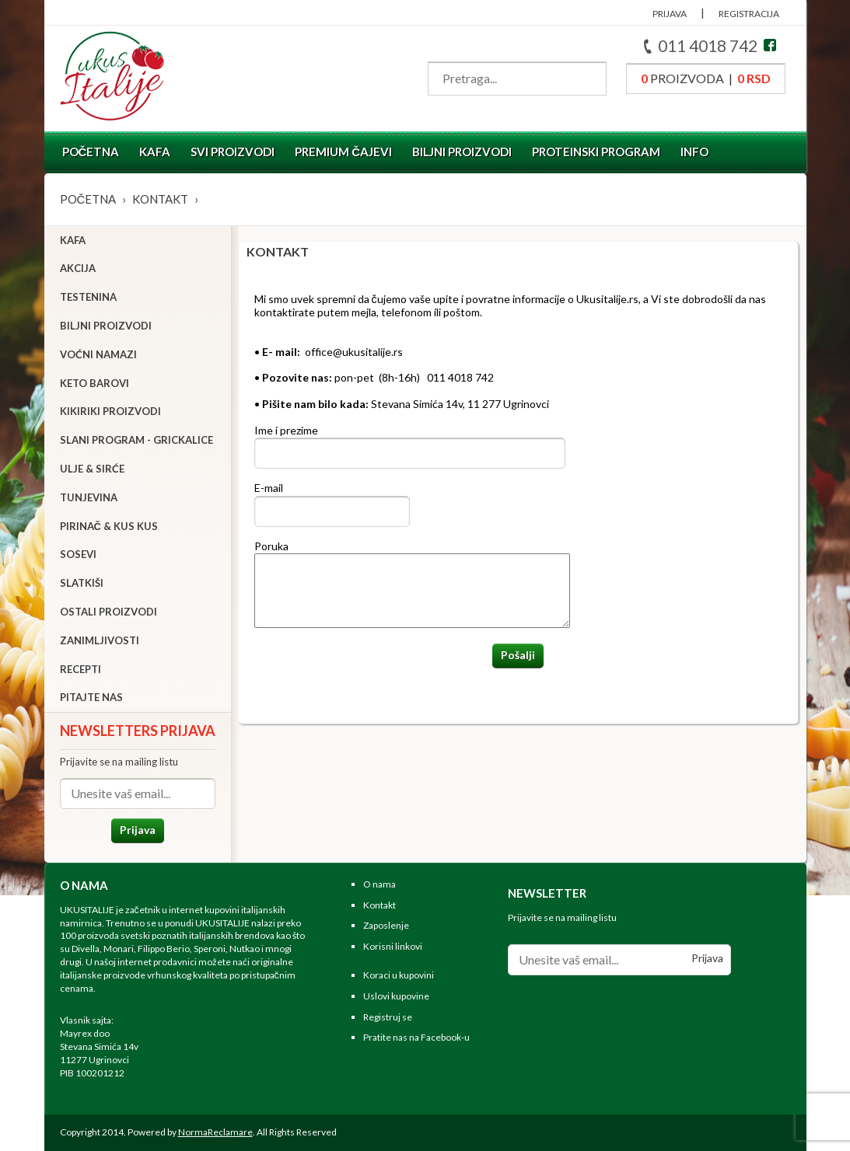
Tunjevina (88, 497)
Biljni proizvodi (462, 152)
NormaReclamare (215, 1132)
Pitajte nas (91, 697)
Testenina (88, 297)
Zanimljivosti (99, 640)
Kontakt (160, 199)
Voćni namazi (98, 354)
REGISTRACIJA (749, 13)
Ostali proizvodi (108, 611)
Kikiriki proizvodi (110, 411)
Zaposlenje (386, 925)
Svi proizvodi (233, 152)
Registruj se (387, 1017)
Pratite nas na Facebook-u (416, 1037)
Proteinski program (596, 152)
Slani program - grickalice (136, 440)
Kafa (154, 152)
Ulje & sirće (92, 468)
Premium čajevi (343, 152)
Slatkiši (81, 583)
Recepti (80, 669)
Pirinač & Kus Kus (109, 526)
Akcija (78, 268)
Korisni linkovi (392, 946)
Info (694, 152)
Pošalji (518, 654)
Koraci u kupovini (398, 975)
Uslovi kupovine (396, 996)
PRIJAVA (669, 13)
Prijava (138, 829)
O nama (379, 884)
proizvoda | (706, 78)
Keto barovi (94, 383)
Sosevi (78, 554)
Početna (91, 152)
